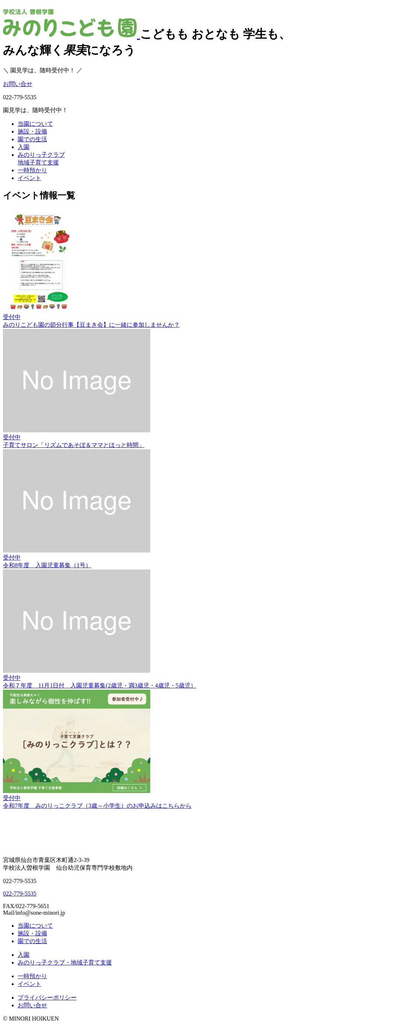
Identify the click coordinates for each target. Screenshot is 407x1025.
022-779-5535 (19, 893)
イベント (29, 178)
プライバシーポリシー (47, 997)
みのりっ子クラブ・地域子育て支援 (65, 962)
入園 (23, 147)
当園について (35, 124)
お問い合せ (17, 84)
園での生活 (32, 139)
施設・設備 (32, 131)
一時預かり (32, 170)
